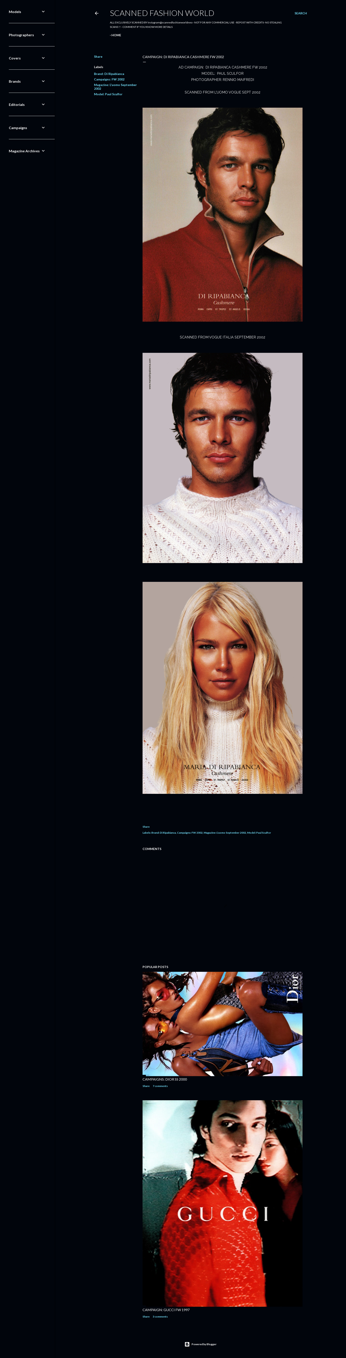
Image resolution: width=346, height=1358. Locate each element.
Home (116, 35)
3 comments (160, 1316)
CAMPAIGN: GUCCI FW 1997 (166, 1310)
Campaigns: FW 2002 (109, 79)
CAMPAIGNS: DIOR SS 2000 (165, 1079)
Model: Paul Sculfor (108, 94)
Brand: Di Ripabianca (109, 74)
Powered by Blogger (200, 1344)
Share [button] (98, 56)
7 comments (160, 1086)
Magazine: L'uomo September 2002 (225, 832)
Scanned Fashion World (162, 13)
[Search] (301, 13)
